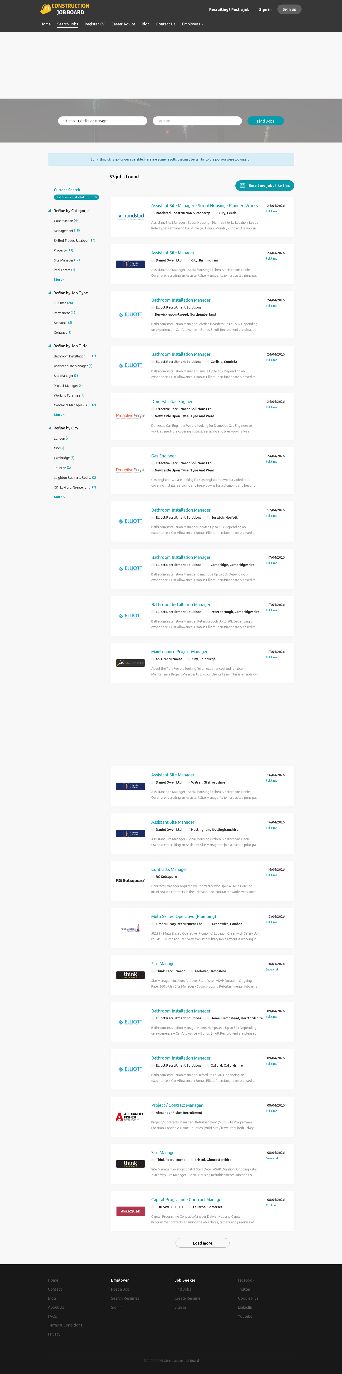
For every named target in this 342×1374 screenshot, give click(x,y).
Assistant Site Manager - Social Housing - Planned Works (204, 205)
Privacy (54, 1334)
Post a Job (120, 1289)
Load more (203, 1243)
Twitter (244, 1289)
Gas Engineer (163, 455)
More (58, 279)
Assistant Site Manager (173, 252)
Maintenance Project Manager (179, 651)
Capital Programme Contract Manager (187, 1199)
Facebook (246, 1280)
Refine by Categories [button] (71, 211)
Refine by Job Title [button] (70, 346)
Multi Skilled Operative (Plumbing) (183, 916)
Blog (52, 1298)
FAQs (52, 1316)
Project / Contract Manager (177, 1105)
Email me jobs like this (269, 185)
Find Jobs (266, 121)
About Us (56, 1307)
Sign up (289, 9)
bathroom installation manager (78, 197)
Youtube (245, 1316)
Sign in (265, 9)
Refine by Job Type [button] (70, 293)
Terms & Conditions (65, 1325)
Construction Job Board (181, 1361)
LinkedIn (245, 1307)
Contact (55, 1289)
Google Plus (248, 1298)
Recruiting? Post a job (229, 9)
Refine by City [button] (65, 428)
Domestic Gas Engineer (173, 401)
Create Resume (187, 1298)
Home (53, 1280)
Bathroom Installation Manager (181, 299)
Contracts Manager (169, 869)
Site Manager (163, 963)
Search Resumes (125, 1298)
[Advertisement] (171, 65)
